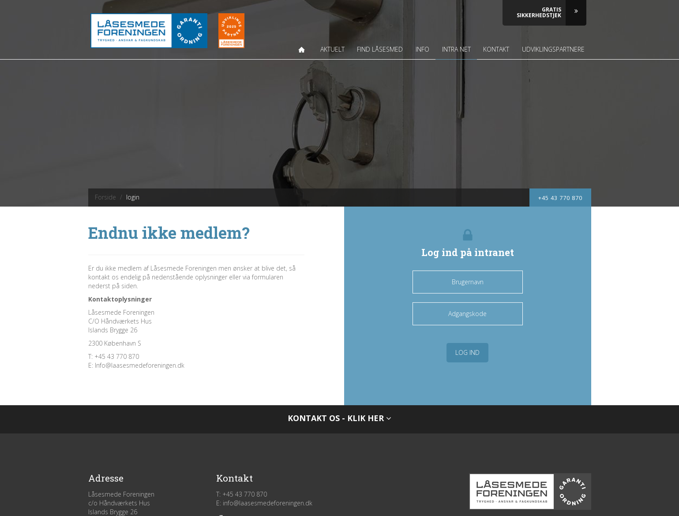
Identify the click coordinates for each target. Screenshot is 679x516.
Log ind (467, 352)
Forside (105, 197)
